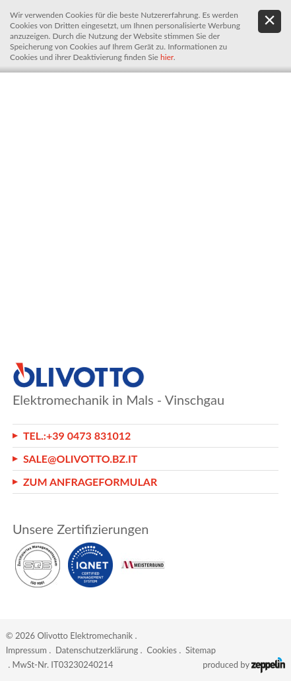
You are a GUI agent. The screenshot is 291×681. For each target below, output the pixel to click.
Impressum (26, 650)
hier (167, 57)
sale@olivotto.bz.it (80, 458)
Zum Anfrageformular (90, 481)
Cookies (161, 650)
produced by (244, 664)
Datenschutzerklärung (96, 650)
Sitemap (200, 650)
